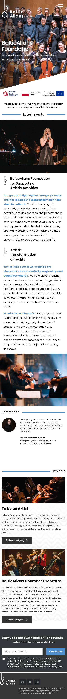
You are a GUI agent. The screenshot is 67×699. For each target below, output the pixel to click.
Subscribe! (56, 651)
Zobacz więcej (15, 540)
